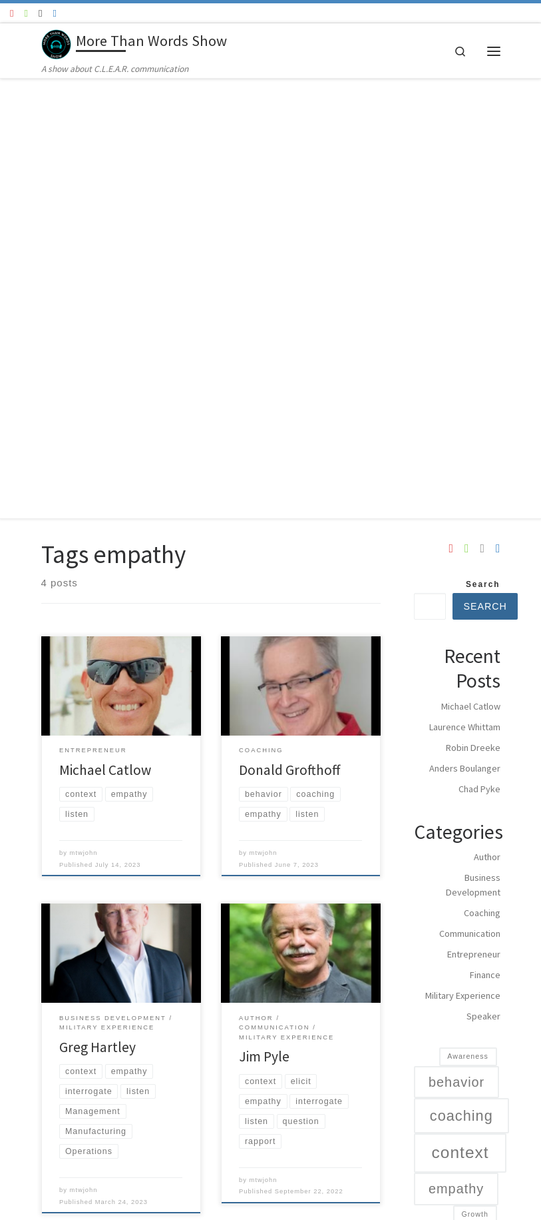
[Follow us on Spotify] (25, 13)
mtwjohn (84, 413)
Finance (485, 536)
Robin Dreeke (473, 308)
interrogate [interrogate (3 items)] (458, 798)
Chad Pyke (479, 350)
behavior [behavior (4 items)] (456, 642)
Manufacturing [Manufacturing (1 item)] (461, 927)
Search (483, 145)
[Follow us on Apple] (40, 13)
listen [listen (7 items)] (458, 879)
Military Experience (462, 556)
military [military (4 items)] (458, 952)
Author (487, 418)
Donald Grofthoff (289, 330)
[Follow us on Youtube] (11, 13)
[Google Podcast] (54, 13)
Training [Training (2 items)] (465, 1094)
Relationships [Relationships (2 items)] (459, 1051)
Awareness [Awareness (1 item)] (467, 617)
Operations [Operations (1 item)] (467, 978)
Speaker (483, 577)
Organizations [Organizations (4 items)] (474, 1004)
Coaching (482, 474)
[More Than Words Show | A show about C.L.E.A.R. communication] (56, 42)
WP (59, 1198)
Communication (469, 494)
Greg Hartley (97, 607)
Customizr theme (172, 1198)
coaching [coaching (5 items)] (461, 676)
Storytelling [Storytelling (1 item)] (466, 1073)
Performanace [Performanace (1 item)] (462, 1029)
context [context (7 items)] (460, 713)
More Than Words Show (94, 1179)
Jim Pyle (264, 617)
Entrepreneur (473, 515)
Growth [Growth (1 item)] (474, 775)
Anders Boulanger (464, 329)
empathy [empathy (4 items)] (456, 749)
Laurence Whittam (464, 288)
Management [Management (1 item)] (464, 909)
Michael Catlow (105, 330)
